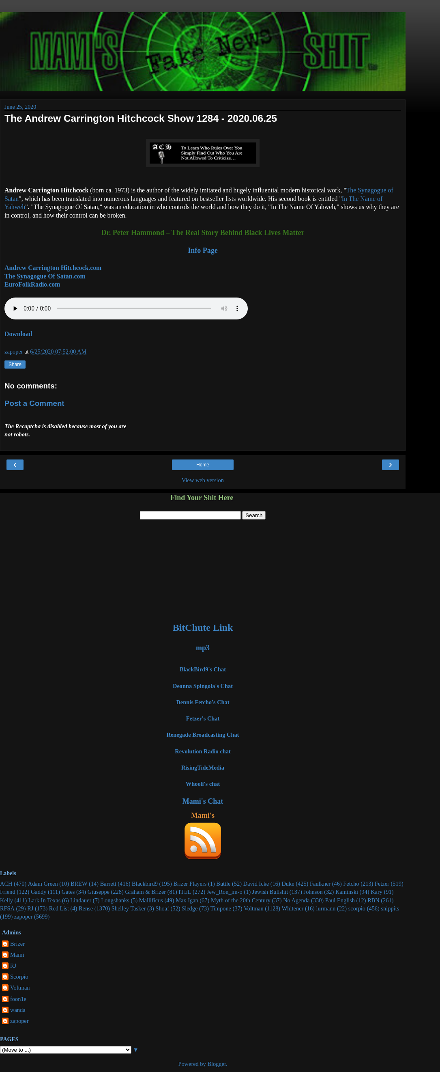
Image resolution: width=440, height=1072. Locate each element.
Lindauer (80, 900)
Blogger (216, 1064)
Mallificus (151, 900)
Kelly (6, 900)
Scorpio (19, 976)
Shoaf (162, 908)
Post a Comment (34, 403)
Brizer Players (189, 883)
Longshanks (115, 900)
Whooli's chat (203, 784)
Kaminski (346, 892)
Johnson (313, 892)
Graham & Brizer (145, 892)
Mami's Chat (202, 801)
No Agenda (296, 900)
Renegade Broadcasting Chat (203, 734)
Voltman (254, 908)
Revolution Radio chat (203, 751)
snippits (390, 908)
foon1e (18, 999)
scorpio (356, 908)
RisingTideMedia (202, 767)
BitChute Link (203, 627)
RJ (30, 908)
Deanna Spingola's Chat (203, 686)
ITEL (184, 892)
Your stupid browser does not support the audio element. (126, 308)
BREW (79, 883)
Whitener (293, 908)
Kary (376, 892)
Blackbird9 (145, 883)
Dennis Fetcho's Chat (202, 702)
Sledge (189, 908)
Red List (59, 908)
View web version (203, 480)
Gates (68, 892)
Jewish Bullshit (270, 892)
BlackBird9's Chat (203, 669)
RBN (373, 900)
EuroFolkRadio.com (32, 284)
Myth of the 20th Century (240, 900)
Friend (7, 892)
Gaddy (38, 892)
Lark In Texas (44, 900)
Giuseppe (98, 892)
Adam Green (43, 883)
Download (18, 333)
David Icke (256, 883)
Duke (287, 883)
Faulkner (320, 883)
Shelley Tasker (129, 908)
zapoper (23, 916)
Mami (17, 954)
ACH (6, 883)
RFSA (7, 908)
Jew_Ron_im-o (225, 892)
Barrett (108, 883)
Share (15, 364)
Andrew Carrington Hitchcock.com (52, 267)
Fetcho (351, 883)
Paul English (340, 900)
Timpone (220, 908)
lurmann (326, 908)
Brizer (17, 943)
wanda (18, 1010)
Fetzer (382, 883)
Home (202, 465)
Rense (86, 908)
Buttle (223, 883)
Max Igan (187, 900)
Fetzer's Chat (203, 718)
